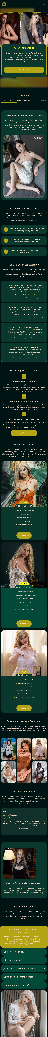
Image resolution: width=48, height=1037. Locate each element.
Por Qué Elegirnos (24, 100)
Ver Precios (24, 433)
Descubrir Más (24, 70)
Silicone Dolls (30, 294)
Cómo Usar (7, 100)
